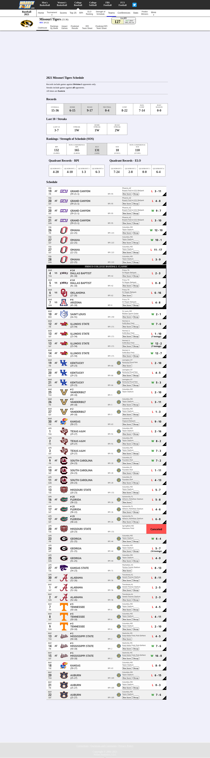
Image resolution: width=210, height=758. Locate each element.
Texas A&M (78, 431)
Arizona (76, 302)
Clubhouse (42, 28)
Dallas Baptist (81, 273)
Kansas (75, 421)
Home (41, 13)
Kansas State (79, 568)
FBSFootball (108, 3)
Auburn (75, 675)
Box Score (127, 194)
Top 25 (73, 13)
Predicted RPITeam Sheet (101, 27)
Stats (135, 13)
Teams (111, 13)
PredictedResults (75, 27)
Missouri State (80, 489)
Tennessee (77, 607)
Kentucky (77, 363)
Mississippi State (82, 636)
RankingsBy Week (54, 27)
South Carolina (81, 460)
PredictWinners (144, 13)
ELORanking (89, 13)
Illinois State (79, 324)
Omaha (75, 230)
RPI (81, 13)
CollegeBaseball (78, 3)
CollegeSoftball (93, 3)
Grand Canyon (80, 191)
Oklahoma (77, 292)
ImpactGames (64, 27)
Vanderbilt (78, 392)
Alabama (76, 577)
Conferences (124, 13)
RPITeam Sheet (87, 27)
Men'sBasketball (45, 3)
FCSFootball (123, 3)
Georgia (76, 538)
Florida (75, 499)
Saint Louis (78, 314)
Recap (136, 194)
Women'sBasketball (62, 3)
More (153, 13)
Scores (63, 13)
